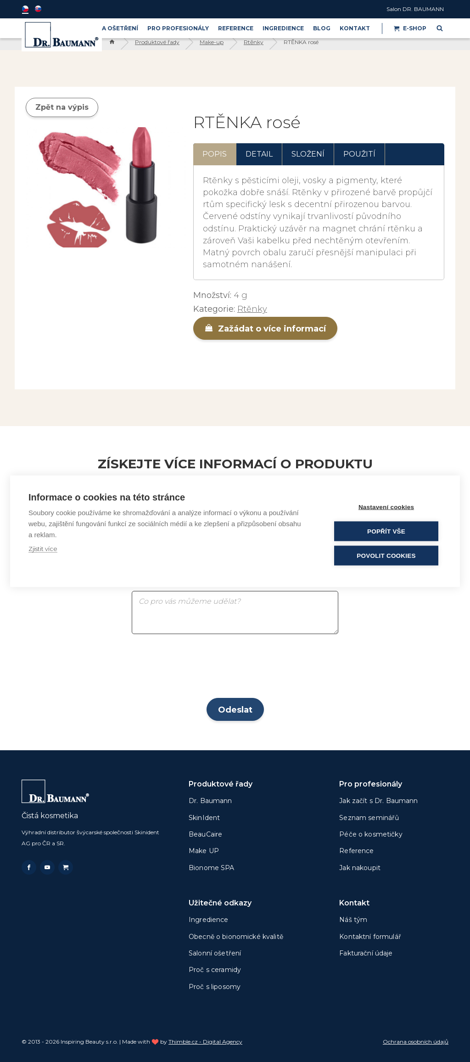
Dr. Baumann (210, 801)
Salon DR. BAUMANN (415, 9)
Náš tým (353, 920)
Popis (214, 154)
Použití (359, 154)
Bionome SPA (212, 868)
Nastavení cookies (386, 506)
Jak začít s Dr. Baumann (378, 801)
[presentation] (235, 669)
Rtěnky (253, 42)
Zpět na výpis (62, 107)
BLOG (321, 28)
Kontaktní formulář (370, 937)
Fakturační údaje (365, 953)
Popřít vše (386, 531)
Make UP (204, 851)
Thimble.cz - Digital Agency (205, 1041)
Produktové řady (157, 42)
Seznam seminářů (369, 818)
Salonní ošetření (215, 953)
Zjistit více (42, 548)
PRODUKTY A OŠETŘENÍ (102, 28)
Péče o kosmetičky (370, 834)
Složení (308, 154)
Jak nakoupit (359, 868)
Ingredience (283, 28)
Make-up (212, 42)
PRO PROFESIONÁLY (178, 28)
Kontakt (355, 28)
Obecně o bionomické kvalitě (236, 937)
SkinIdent (204, 818)
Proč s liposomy (215, 987)
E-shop (410, 28)
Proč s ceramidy (215, 970)
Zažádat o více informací (265, 329)
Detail (259, 154)
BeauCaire (205, 834)
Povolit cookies (386, 555)
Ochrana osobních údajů (415, 1041)
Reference (235, 28)
